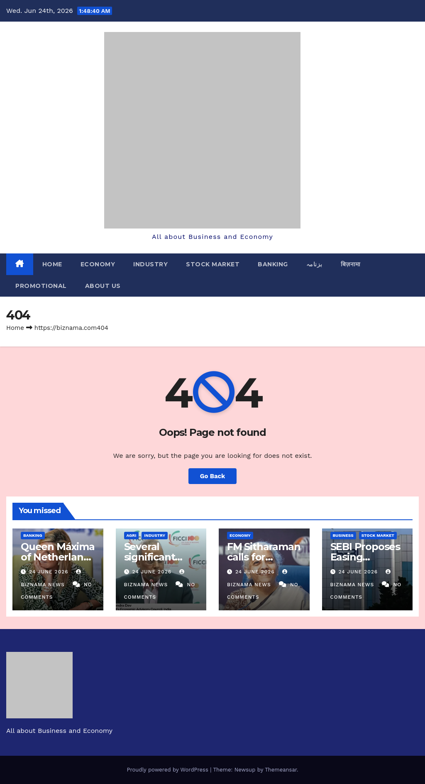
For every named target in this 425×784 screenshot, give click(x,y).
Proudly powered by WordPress (168, 770)
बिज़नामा (351, 264)
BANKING (273, 264)
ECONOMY (98, 264)
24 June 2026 (50, 572)
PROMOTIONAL (41, 286)
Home (52, 264)
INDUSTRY (150, 264)
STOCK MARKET (212, 264)
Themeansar (281, 770)
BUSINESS (343, 535)
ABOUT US (103, 286)
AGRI (132, 535)
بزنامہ (314, 264)
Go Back (212, 476)
